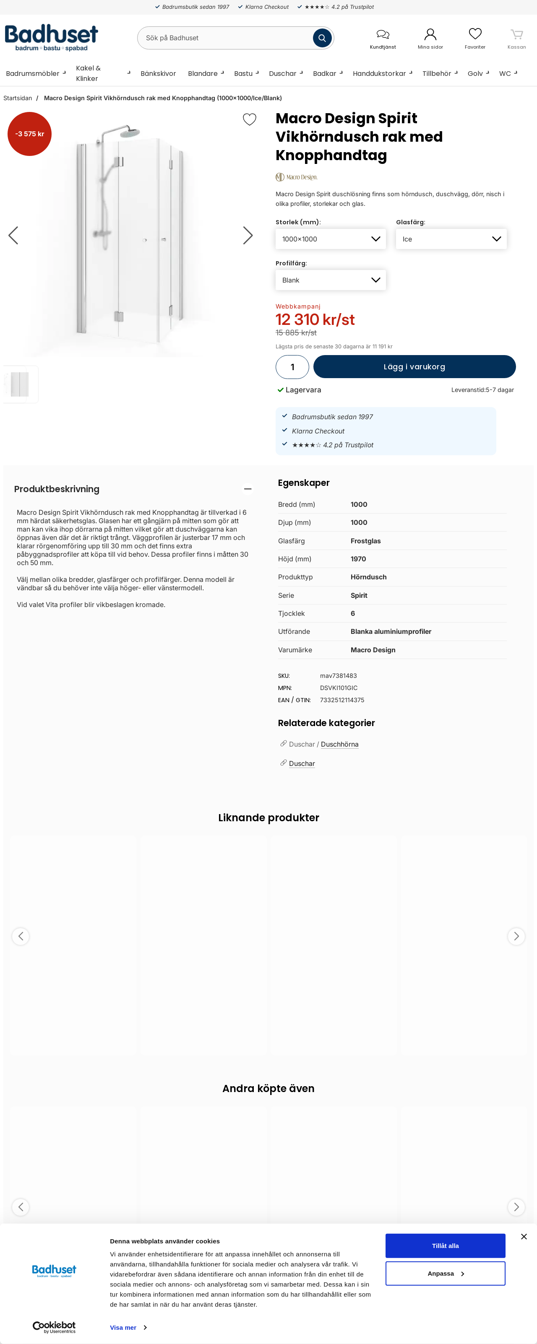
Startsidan (17, 97)
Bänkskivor (158, 73)
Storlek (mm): (298, 222)
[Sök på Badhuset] (235, 37)
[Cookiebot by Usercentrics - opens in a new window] (54, 1327)
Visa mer (123, 1327)
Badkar (324, 73)
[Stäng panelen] (524, 1237)
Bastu (243, 73)
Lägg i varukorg (379, 370)
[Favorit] (249, 119)
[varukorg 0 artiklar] (517, 38)
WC (505, 73)
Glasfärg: (410, 222)
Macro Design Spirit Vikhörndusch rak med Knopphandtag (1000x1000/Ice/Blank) (162, 97)
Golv (475, 73)
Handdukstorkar (379, 73)
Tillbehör (436, 73)
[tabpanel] (134, 545)
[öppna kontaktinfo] (383, 38)
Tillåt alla (445, 1245)
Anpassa (446, 1273)
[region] (134, 489)
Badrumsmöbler (33, 73)
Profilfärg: (291, 263)
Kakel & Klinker (88, 73)
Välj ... (73, 1038)
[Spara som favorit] (125, 848)
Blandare (203, 73)
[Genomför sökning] (322, 38)
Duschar (283, 73)
